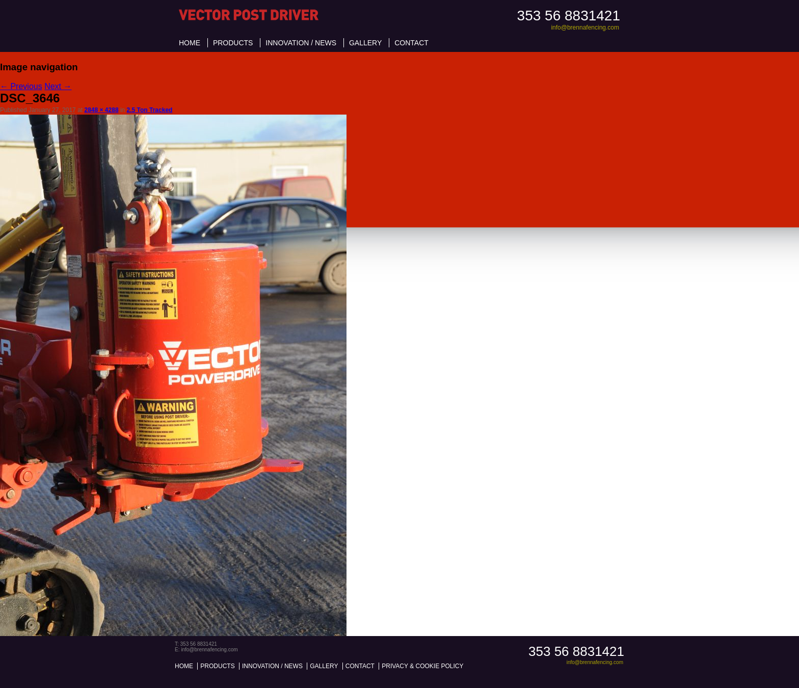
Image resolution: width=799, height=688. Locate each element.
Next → (57, 86)
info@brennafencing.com (585, 27)
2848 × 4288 (101, 110)
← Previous (21, 86)
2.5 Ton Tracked (150, 110)
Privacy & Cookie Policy (422, 666)
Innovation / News (300, 43)
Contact (411, 43)
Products (233, 43)
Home (189, 43)
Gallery (365, 43)
